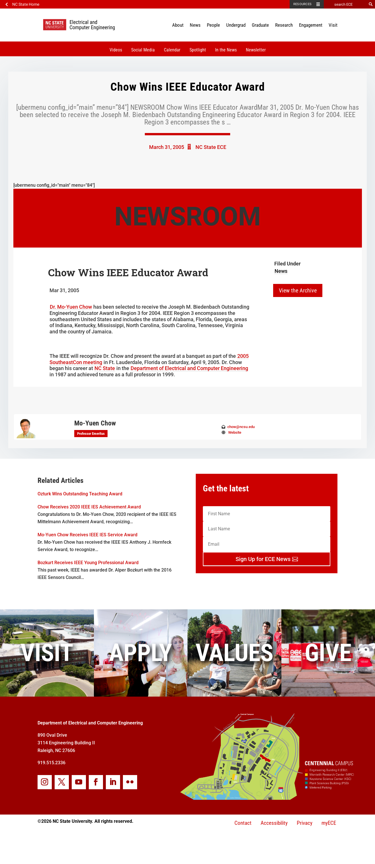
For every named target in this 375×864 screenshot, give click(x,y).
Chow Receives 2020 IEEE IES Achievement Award (89, 507)
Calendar (172, 50)
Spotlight (197, 50)
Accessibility (274, 823)
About (178, 25)
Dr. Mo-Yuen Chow (71, 307)
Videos (116, 50)
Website (234, 432)
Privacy (304, 823)
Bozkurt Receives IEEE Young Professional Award (88, 562)
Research (284, 25)
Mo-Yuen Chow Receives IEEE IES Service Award (87, 534)
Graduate (260, 25)
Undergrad (236, 25)
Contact (243, 823)
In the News (226, 50)
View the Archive (298, 290)
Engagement (310, 25)
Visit (333, 25)
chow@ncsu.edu (241, 427)
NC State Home (25, 4)
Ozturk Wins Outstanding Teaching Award (80, 494)
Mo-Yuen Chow (95, 423)
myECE (329, 823)
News (195, 25)
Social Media (143, 50)
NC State (104, 368)
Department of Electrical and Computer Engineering (189, 368)
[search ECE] (345, 4)
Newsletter (256, 50)
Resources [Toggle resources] (302, 4)
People (213, 25)
